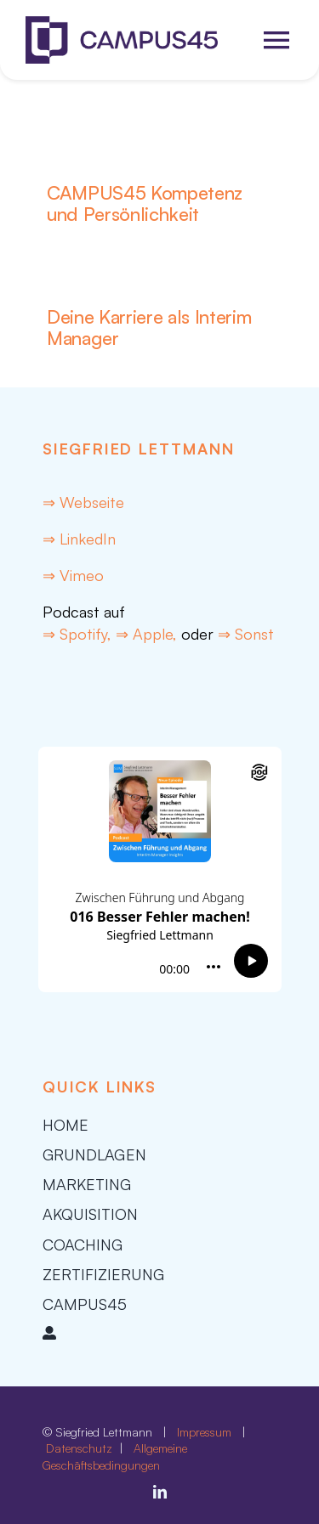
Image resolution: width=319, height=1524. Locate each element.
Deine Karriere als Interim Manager (149, 327)
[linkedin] (160, 1492)
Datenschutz (81, 1448)
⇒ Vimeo (73, 575)
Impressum (204, 1432)
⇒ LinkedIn (79, 538)
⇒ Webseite (83, 502)
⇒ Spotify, (79, 633)
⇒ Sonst (246, 633)
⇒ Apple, (146, 633)
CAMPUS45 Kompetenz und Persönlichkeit (144, 203)
